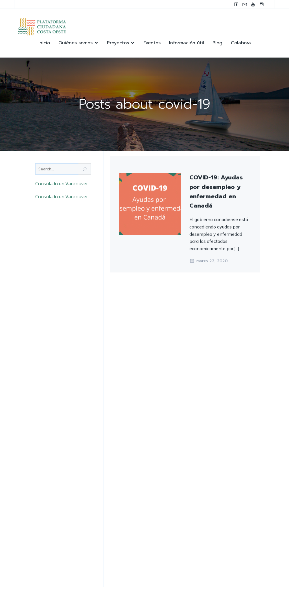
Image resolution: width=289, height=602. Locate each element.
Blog (217, 43)
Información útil (186, 43)
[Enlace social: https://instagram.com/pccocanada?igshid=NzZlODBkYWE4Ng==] (261, 4)
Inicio (44, 43)
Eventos (152, 43)
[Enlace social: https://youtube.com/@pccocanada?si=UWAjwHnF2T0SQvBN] (253, 4)
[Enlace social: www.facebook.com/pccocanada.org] (236, 4)
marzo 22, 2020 (208, 551)
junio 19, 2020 (206, 342)
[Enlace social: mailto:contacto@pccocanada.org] (244, 4)
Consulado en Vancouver (61, 184)
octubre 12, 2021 (209, 237)
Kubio (229, 585)
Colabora (241, 43)
